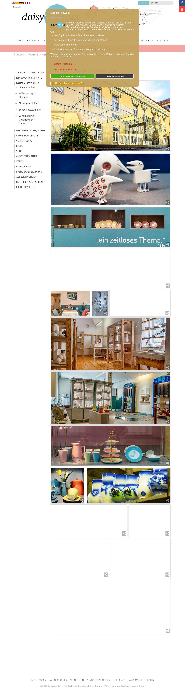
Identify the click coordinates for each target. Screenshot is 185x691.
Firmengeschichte (28, 103)
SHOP (19, 151)
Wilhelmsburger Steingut (27, 95)
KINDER (20, 145)
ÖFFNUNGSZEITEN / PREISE (31, 130)
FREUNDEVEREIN (144, 40)
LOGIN (150, 680)
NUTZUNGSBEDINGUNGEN (96, 680)
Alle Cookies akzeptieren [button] (72, 76)
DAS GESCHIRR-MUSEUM (29, 78)
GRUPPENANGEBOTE (27, 135)
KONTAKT (161, 40)
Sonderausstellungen (30, 109)
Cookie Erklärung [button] (63, 64)
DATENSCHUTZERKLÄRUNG (63, 680)
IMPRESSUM (37, 680)
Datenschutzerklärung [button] (65, 69)
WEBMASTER (136, 680)
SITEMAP (119, 680)
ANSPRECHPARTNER (27, 156)
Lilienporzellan (27, 87)
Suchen (143, 3)
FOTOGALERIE (23, 166)
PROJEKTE (32, 40)
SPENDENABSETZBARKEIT (30, 171)
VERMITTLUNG (24, 140)
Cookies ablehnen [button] (115, 76)
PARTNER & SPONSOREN (29, 182)
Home (20, 40)
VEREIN (20, 161)
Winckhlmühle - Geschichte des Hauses (27, 119)
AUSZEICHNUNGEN (26, 176)
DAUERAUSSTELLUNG (27, 83)
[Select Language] (27, 7)
